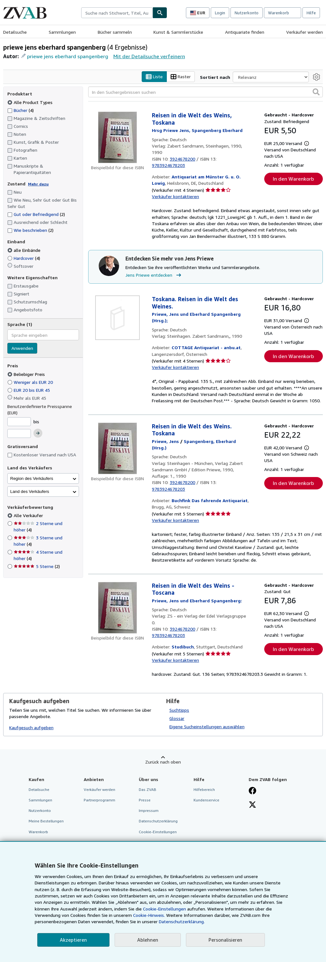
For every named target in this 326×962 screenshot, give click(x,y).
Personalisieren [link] (225, 940)
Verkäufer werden (304, 32)
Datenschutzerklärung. (182, 921)
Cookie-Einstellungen (164, 908)
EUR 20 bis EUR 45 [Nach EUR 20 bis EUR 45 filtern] (29, 390)
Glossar (176, 718)
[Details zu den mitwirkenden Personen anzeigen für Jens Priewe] (165, 441)
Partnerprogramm (99, 800)
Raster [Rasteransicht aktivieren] (181, 77)
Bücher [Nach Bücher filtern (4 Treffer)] (20, 110)
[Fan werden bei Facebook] (252, 792)
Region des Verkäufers (31, 478)
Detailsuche (15, 32)
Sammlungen (62, 32)
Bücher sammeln (115, 32)
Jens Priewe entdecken (154, 275)
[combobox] (116, 12)
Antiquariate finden (244, 32)
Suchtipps (179, 710)
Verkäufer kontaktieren (175, 196)
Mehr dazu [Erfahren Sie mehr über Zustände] (38, 184)
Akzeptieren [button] (73, 940)
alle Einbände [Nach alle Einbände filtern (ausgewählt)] (24, 250)
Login (220, 12)
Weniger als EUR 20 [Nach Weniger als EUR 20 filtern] (30, 382)
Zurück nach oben (163, 762)
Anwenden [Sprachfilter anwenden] (22, 348)
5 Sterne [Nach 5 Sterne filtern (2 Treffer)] (37, 566)
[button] (316, 92)
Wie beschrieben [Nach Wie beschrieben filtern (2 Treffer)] (30, 230)
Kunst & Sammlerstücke (178, 32)
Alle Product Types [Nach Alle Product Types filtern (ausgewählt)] (30, 102)
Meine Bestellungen (46, 821)
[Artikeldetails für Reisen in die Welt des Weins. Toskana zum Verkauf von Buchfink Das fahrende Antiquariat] (117, 448)
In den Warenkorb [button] (293, 179)
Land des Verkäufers (29, 491)
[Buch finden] (160, 12)
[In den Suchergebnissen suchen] (205, 92)
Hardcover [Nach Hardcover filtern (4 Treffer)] (23, 258)
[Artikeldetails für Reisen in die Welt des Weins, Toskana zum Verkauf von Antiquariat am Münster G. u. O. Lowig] (117, 137)
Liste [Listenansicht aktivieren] (154, 77)
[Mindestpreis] (19, 421)
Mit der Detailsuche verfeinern (149, 56)
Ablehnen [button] (147, 940)
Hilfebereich (204, 789)
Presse (145, 800)
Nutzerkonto (247, 12)
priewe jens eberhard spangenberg (67, 56)
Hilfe (311, 12)
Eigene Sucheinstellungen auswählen (206, 727)
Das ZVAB (147, 789)
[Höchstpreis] (19, 433)
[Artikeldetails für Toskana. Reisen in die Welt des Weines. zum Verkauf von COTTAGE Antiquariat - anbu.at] (117, 318)
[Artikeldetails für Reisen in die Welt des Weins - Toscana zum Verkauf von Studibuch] (117, 607)
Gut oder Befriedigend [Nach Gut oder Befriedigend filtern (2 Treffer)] (36, 214)
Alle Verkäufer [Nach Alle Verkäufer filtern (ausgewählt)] (29, 515)
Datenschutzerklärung (158, 821)
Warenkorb (38, 831)
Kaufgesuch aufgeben (31, 727)
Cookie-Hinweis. (149, 915)
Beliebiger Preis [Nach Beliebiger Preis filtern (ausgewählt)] (26, 374)
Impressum (149, 810)
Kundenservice (206, 800)
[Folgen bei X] (252, 805)
